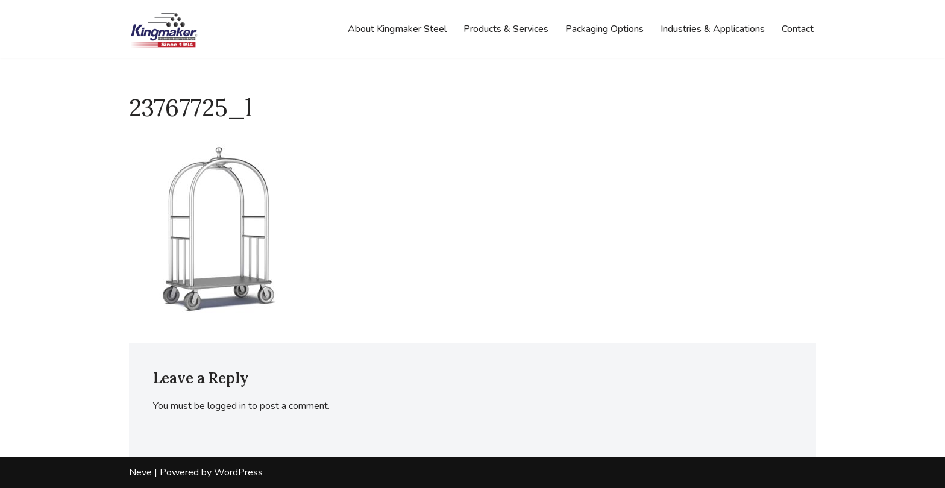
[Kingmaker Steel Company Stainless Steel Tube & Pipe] (165, 29)
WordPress (238, 472)
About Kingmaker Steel (397, 29)
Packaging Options (604, 29)
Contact (798, 29)
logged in (226, 406)
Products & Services (505, 29)
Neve (140, 472)
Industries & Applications (713, 29)
